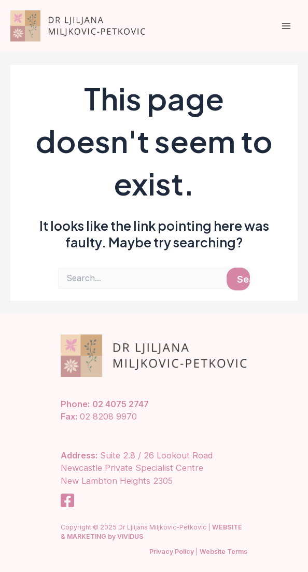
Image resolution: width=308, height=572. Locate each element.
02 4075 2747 (120, 404)
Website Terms (223, 551)
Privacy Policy (171, 551)
